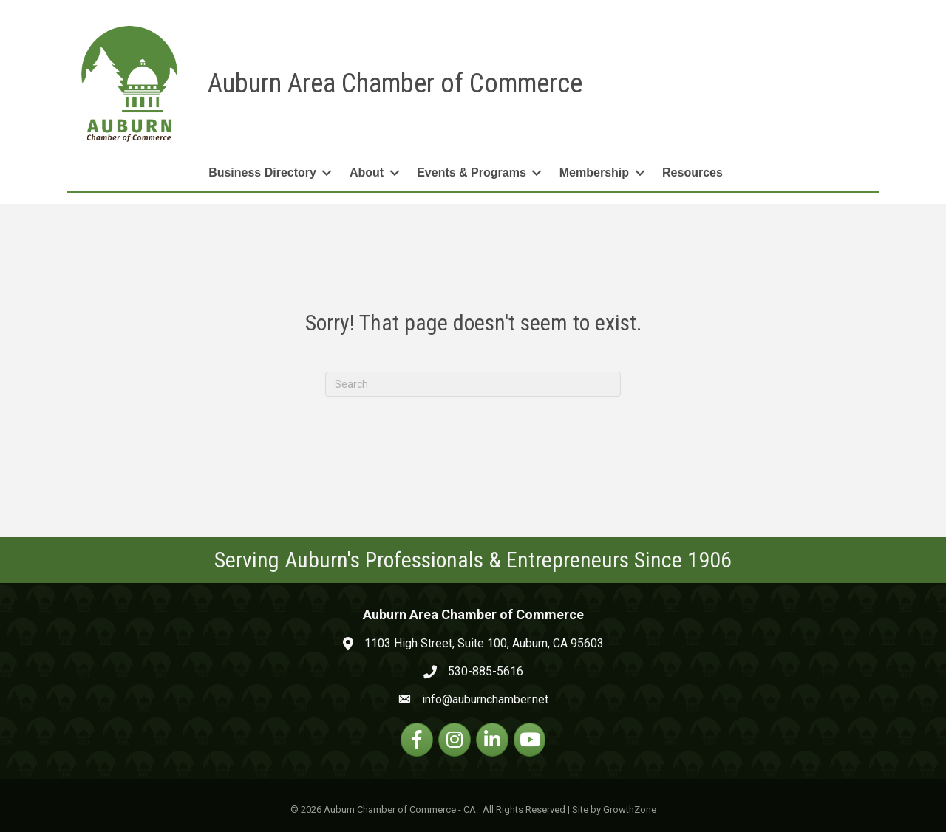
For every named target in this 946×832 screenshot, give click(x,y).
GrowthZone (629, 809)
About (367, 172)
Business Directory (262, 172)
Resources (692, 172)
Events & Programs (471, 172)
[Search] (473, 384)
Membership (594, 172)
